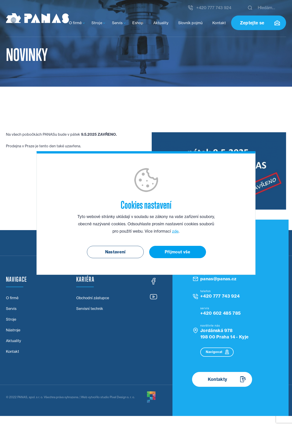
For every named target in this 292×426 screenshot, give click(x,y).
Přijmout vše (178, 252)
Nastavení (115, 252)
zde (175, 231)
